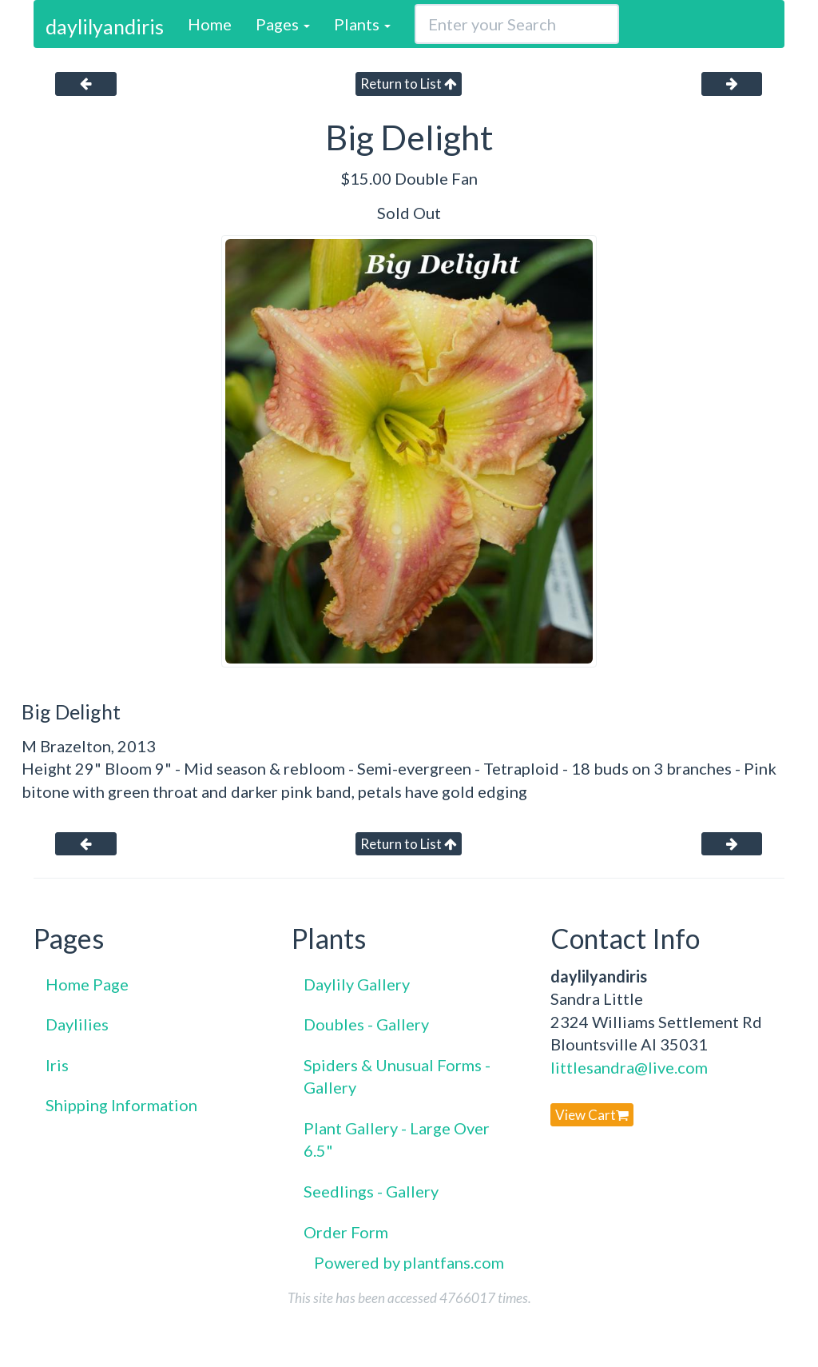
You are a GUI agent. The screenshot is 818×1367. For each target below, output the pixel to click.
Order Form (346, 1231)
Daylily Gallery (357, 984)
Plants (362, 24)
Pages (283, 24)
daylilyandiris (105, 26)
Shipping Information (121, 1104)
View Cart (592, 1114)
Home (210, 24)
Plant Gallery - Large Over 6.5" (397, 1139)
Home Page (87, 984)
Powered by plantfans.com (409, 1262)
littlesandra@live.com (629, 1067)
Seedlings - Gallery (371, 1191)
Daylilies (77, 1024)
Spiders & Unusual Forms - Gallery (397, 1076)
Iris (57, 1064)
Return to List (408, 83)
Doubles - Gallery (366, 1024)
